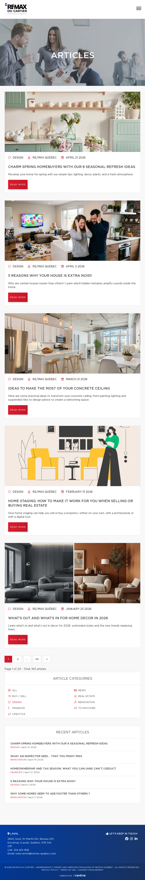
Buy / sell (17, 696)
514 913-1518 (21, 850)
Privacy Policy (50, 870)
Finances (16, 708)
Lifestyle (16, 714)
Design (15, 157)
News (80, 690)
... (27, 659)
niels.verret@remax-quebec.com (35, 854)
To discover (84, 708)
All (12, 690)
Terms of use (68, 870)
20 (37, 659)
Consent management (90, 870)
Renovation (84, 702)
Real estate (84, 696)
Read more (18, 184)
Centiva (79, 875)
